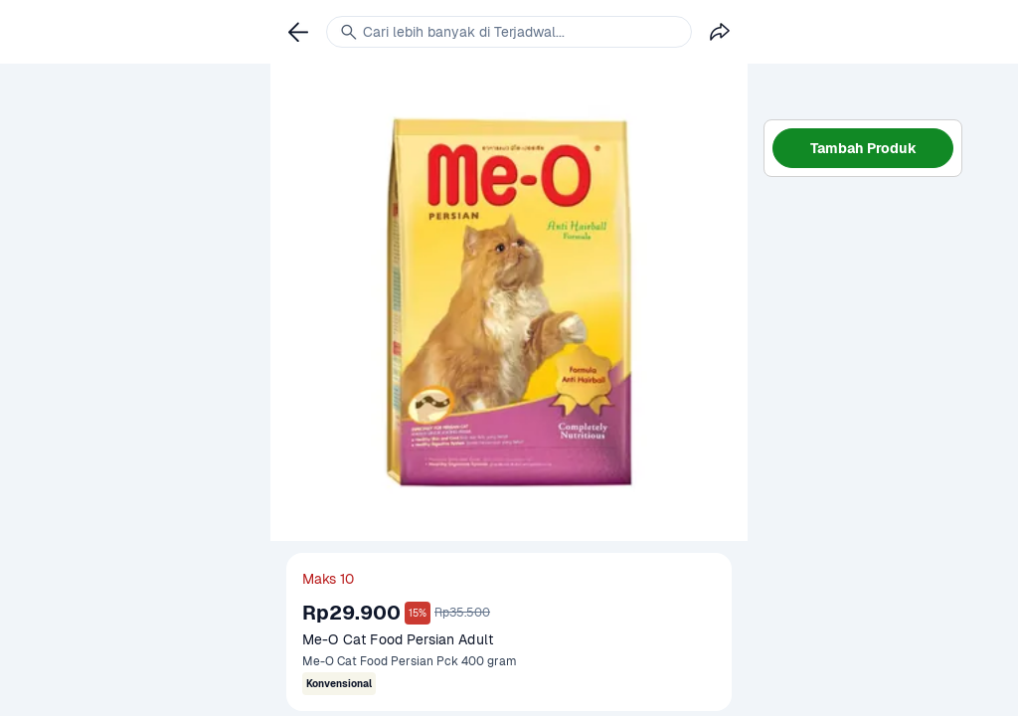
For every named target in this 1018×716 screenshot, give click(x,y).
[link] (298, 32)
